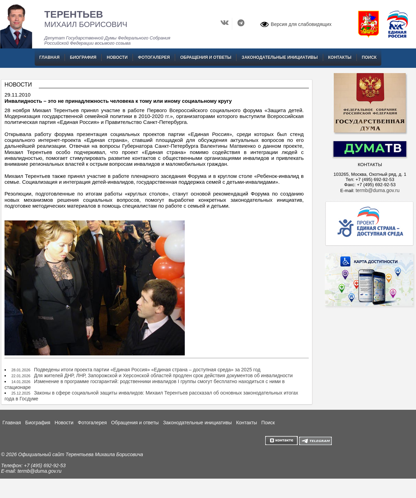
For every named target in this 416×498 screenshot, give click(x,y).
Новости (117, 57)
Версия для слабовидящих (301, 24)
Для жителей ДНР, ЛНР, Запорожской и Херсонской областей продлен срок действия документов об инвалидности (163, 375)
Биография (83, 57)
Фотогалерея (154, 57)
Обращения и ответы (205, 57)
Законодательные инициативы (280, 57)
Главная (50, 57)
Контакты (340, 57)
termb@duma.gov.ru (378, 190)
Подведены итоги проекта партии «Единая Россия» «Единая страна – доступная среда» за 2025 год (147, 369)
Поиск (369, 57)
